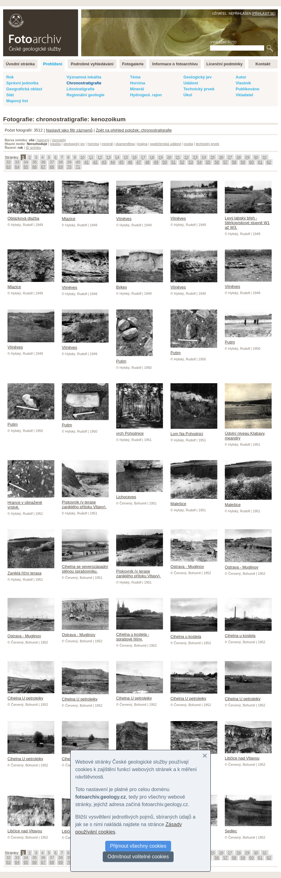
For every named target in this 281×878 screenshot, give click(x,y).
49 (156, 162)
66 (34, 166)
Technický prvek (198, 89)
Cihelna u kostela (193, 634)
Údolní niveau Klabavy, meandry (248, 433)
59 (243, 162)
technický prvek (207, 144)
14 (117, 157)
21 (177, 157)
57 (225, 162)
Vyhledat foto (223, 42)
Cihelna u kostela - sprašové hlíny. (139, 634)
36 (43, 162)
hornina (93, 144)
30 (256, 157)
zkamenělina (125, 144)
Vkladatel (244, 95)
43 (104, 162)
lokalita (55, 144)
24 (204, 157)
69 (60, 166)
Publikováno (247, 89)
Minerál (137, 89)
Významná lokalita (84, 77)
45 (121, 162)
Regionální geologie (86, 95)
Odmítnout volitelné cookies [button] (138, 856)
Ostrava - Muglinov (193, 564)
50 (164, 162)
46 (130, 162)
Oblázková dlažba (30, 216)
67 (43, 166)
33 (17, 162)
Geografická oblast (24, 89)
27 (230, 157)
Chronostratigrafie (84, 83)
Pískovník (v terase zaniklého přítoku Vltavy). (85, 502)
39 (69, 162)
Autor (241, 77)
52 (182, 162)
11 (91, 157)
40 (78, 162)
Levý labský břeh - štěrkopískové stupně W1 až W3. (248, 220)
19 (160, 157)
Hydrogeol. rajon (146, 95)
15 (126, 157)
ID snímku (33, 147)
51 (173, 162)
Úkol (187, 95)
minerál (107, 144)
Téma (135, 77)
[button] (204, 755)
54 (199, 162)
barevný (43, 140)
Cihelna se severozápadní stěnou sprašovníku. (85, 566)
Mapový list (17, 100)
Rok (10, 77)
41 (86, 162)
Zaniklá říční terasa (30, 570)
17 (143, 157)
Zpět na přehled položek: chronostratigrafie (134, 130)
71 (78, 166)
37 (52, 162)
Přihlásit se (263, 13)
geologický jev (74, 144)
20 (169, 157)
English (70, 12)
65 (26, 166)
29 (247, 157)
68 (52, 166)
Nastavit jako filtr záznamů (69, 130)
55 (208, 162)
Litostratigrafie (81, 89)
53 (191, 162)
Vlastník (243, 83)
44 (113, 162)
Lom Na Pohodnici (193, 431)
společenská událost (165, 144)
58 (234, 162)
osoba (188, 144)
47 (138, 162)
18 (152, 157)
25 (212, 157)
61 (260, 162)
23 (195, 157)
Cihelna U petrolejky (30, 695)
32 (8, 162)
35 (34, 162)
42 (95, 162)
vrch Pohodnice (139, 431)
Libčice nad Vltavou (248, 755)
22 (186, 157)
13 (108, 157)
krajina (142, 144)
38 (60, 162)
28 (238, 157)
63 (8, 166)
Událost (190, 83)
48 (147, 162)
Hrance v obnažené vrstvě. (30, 502)
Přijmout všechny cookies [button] (138, 846)
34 (26, 162)
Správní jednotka (22, 83)
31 (264, 157)
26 (221, 157)
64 (17, 166)
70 (69, 166)
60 (251, 162)
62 (269, 162)
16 (134, 157)
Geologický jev (197, 77)
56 (216, 162)
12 (99, 157)
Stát (10, 95)
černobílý (59, 140)
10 (82, 157)
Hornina (137, 83)
